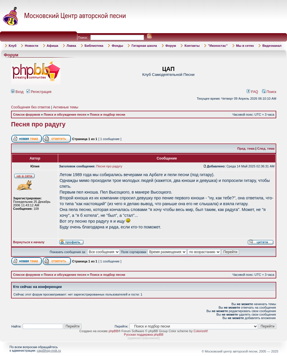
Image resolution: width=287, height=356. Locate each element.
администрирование (144, 338)
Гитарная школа (144, 45)
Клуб (12, 45)
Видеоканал (271, 45)
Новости (31, 45)
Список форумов (26, 114)
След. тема (265, 148)
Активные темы (65, 107)
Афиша (52, 45)
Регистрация (38, 92)
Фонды (117, 45)
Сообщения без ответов (30, 107)
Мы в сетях (245, 45)
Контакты (191, 45)
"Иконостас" (217, 45)
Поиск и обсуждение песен (65, 114)
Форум (170, 45)
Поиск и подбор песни (107, 114)
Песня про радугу (38, 124)
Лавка (71, 45)
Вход (17, 92)
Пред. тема (245, 148)
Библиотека (94, 45)
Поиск (269, 92)
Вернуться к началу (28, 242)
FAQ (252, 92)
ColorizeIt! (200, 331)
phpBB (113, 331)
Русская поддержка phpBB (143, 334)
